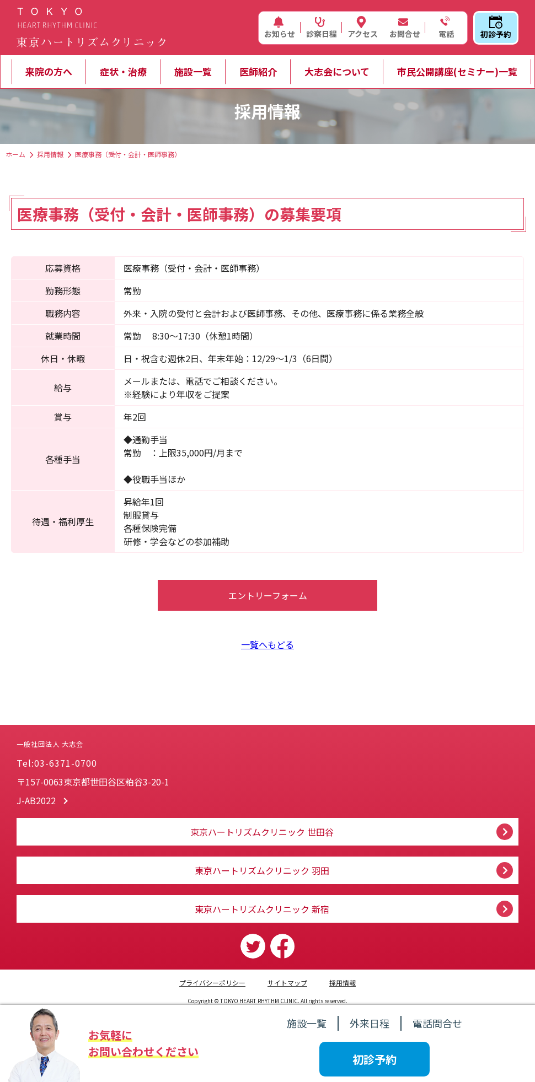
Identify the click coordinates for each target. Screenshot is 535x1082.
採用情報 (50, 154)
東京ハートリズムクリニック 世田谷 (262, 831)
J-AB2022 (36, 800)
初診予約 (495, 27)
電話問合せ (437, 1023)
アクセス (362, 27)
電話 (445, 27)
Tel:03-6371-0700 (57, 762)
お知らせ (279, 27)
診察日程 (321, 27)
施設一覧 (193, 71)
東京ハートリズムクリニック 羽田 (262, 870)
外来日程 (369, 1023)
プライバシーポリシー (212, 982)
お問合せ (404, 27)
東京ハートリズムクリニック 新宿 (262, 909)
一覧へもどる (267, 644)
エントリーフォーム (267, 595)
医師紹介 (258, 71)
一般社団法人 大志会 (121, 733)
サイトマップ (287, 982)
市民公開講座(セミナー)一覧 (457, 71)
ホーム (15, 154)
